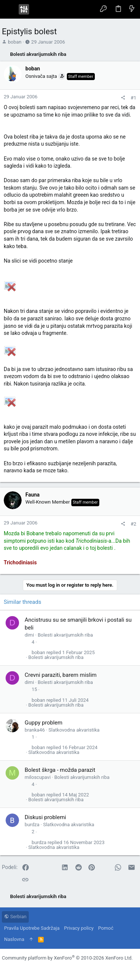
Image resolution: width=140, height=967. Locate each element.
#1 (133, 98)
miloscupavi (38, 777)
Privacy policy (78, 928)
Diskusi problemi (45, 817)
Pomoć (105, 928)
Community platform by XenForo (67, 958)
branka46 (35, 730)
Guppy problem (43, 722)
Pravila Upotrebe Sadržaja (31, 928)
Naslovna (14, 939)
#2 (133, 524)
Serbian (15, 916)
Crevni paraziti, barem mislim (61, 675)
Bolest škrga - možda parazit (60, 770)
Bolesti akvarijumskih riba (65, 635)
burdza (32, 824)
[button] (9, 9)
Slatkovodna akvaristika (74, 730)
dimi (29, 635)
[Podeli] (123, 97)
